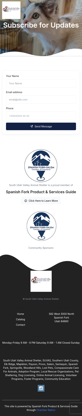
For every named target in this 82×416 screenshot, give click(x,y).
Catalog (20, 319)
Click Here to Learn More (41, 200)
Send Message (41, 126)
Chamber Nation (45, 409)
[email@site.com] (41, 99)
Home (20, 313)
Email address (14, 92)
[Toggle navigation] (76, 10)
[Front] (12, 10)
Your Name (12, 75)
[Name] (41, 83)
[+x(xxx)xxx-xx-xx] (41, 116)
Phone (9, 108)
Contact (20, 324)
